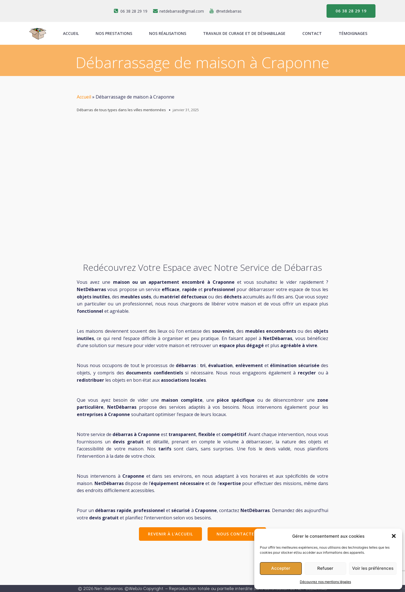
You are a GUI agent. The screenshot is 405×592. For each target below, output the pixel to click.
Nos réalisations (167, 33)
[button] (394, 536)
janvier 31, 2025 (186, 109)
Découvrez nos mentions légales (325, 582)
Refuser (325, 568)
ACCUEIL (71, 33)
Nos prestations (114, 33)
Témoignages (353, 33)
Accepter (280, 568)
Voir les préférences (372, 568)
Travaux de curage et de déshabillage (244, 33)
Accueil (84, 97)
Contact (312, 33)
